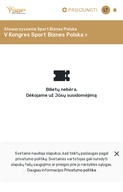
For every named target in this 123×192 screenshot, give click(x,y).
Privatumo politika (80, 171)
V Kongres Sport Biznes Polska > (46, 34)
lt (106, 10)
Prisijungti (79, 10)
